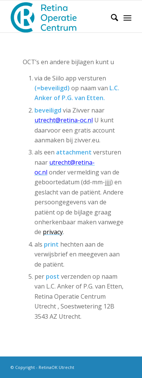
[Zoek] (110, 17)
